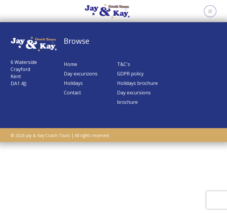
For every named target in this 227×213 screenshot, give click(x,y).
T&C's (123, 64)
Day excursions (81, 73)
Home (70, 64)
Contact (72, 92)
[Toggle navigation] (210, 11)
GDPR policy (130, 73)
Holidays (73, 83)
